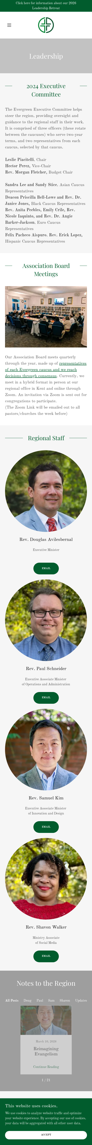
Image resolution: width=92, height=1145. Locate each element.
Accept (46, 1135)
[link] (46, 25)
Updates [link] (81, 1000)
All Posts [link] (11, 1000)
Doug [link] (28, 1000)
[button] (11, 25)
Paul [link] (40, 1000)
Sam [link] (51, 1000)
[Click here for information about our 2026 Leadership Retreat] (46, 6)
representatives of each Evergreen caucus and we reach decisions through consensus (46, 370)
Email (46, 568)
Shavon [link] (65, 1000)
